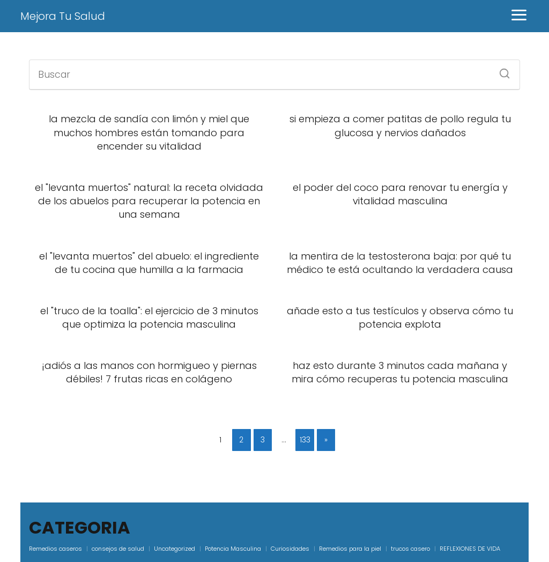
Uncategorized (174, 548)
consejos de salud (118, 548)
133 (305, 439)
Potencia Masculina (233, 548)
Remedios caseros (55, 548)
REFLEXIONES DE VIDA (470, 548)
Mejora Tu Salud (62, 16)
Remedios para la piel (350, 548)
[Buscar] (500, 70)
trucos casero (410, 548)
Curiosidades (290, 548)
